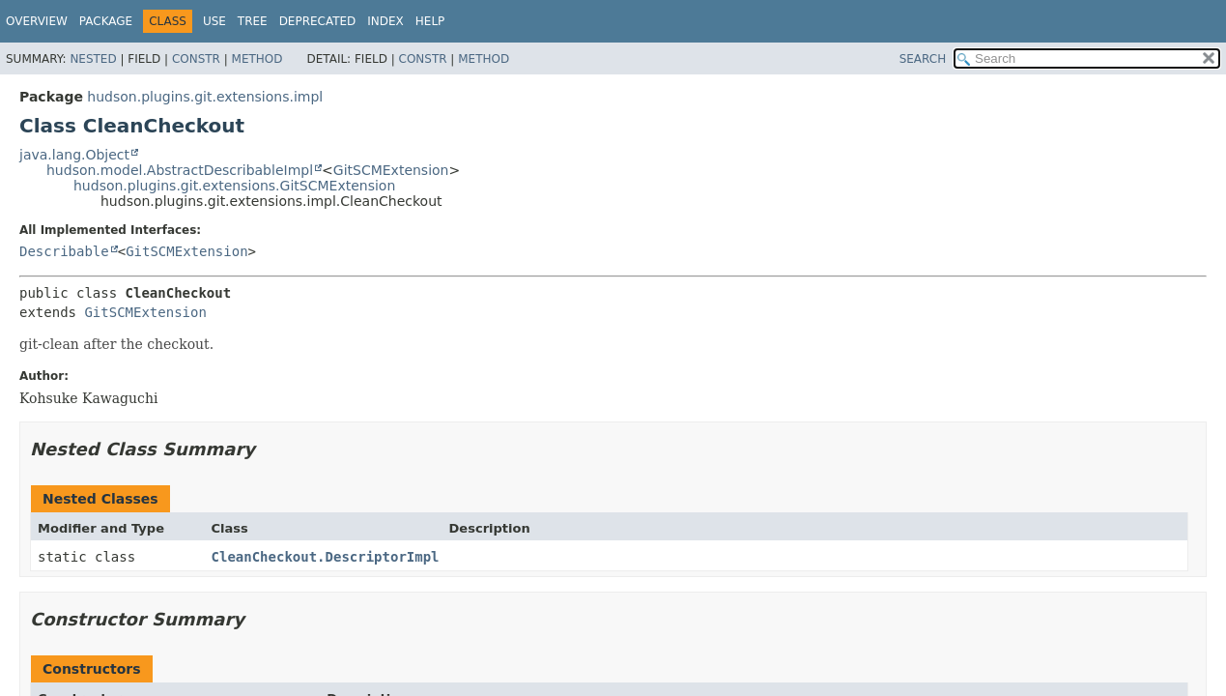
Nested (93, 59)
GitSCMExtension (391, 170)
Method (257, 59)
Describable (64, 251)
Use (214, 21)
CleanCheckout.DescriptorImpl (326, 557)
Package (105, 21)
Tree (253, 21)
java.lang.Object (74, 154)
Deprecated (317, 21)
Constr (196, 59)
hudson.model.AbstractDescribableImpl (179, 170)
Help (430, 21)
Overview (37, 21)
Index (385, 21)
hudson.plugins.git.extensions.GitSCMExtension (234, 185)
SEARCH (923, 59)
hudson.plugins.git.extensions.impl (205, 96)
